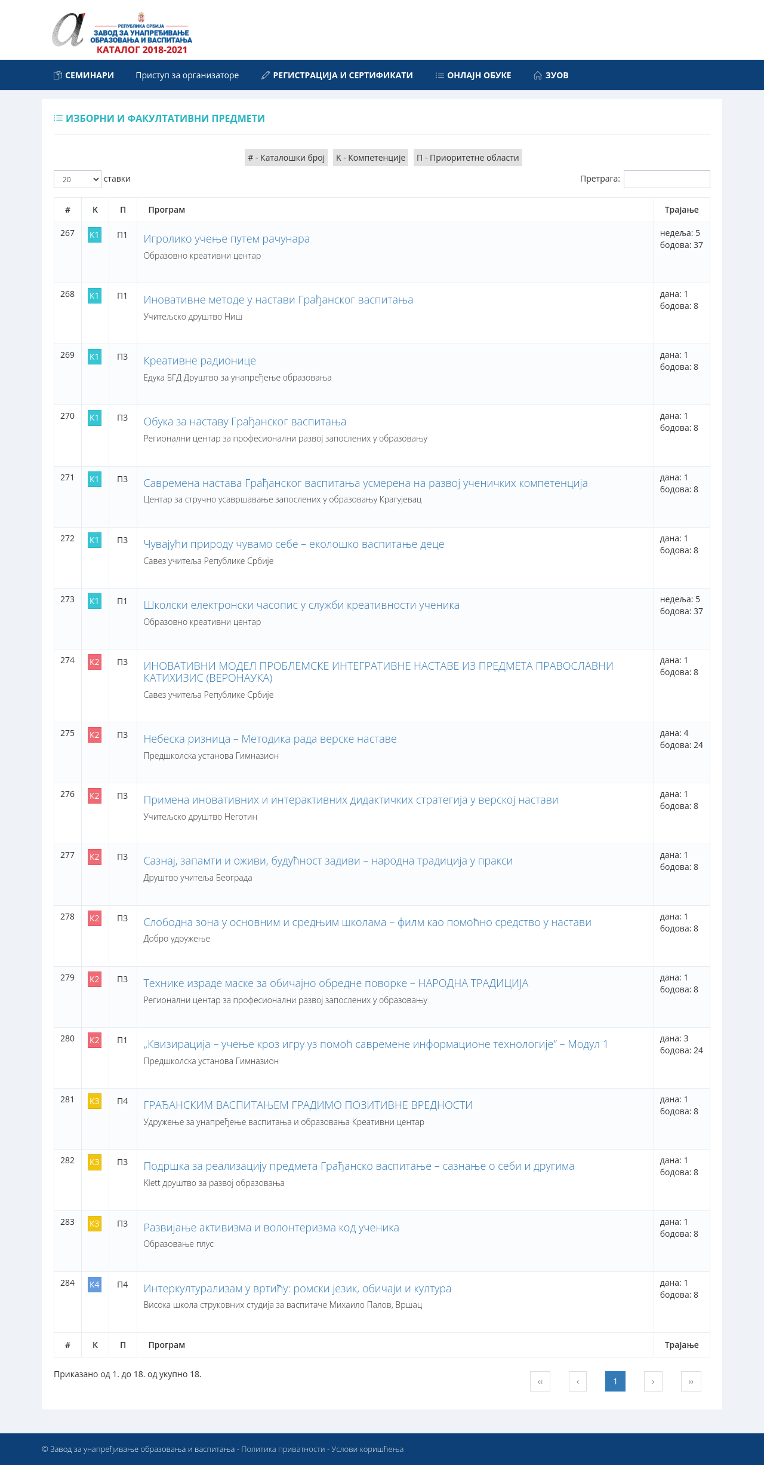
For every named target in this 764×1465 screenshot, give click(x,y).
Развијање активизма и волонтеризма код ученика (271, 1227)
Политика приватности (283, 1448)
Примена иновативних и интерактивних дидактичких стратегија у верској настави (350, 799)
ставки (92, 179)
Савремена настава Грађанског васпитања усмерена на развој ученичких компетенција (365, 483)
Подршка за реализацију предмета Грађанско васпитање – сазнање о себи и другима (358, 1165)
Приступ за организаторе (187, 75)
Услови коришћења (368, 1448)
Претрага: (645, 179)
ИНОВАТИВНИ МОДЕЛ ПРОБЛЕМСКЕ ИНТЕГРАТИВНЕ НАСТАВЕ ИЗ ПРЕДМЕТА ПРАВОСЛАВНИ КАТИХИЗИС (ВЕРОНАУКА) (378, 671)
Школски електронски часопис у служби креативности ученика (301, 604)
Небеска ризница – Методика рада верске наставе (269, 738)
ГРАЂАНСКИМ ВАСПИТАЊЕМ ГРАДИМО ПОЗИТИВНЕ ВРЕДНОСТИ (308, 1105)
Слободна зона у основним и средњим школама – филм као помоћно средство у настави (367, 922)
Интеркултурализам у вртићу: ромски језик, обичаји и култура (297, 1288)
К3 (95, 1101)
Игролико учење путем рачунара (226, 238)
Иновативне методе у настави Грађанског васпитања (278, 299)
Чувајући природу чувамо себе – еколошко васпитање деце (293, 544)
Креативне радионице (199, 360)
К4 (95, 1284)
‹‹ (540, 1381)
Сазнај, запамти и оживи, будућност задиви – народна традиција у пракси (328, 860)
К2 (95, 661)
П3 (122, 356)
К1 (95, 234)
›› (691, 1381)
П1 (122, 234)
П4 (122, 1101)
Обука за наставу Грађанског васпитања (244, 421)
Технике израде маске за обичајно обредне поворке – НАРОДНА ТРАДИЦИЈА (335, 983)
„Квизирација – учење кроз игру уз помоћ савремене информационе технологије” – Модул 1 (376, 1044)
